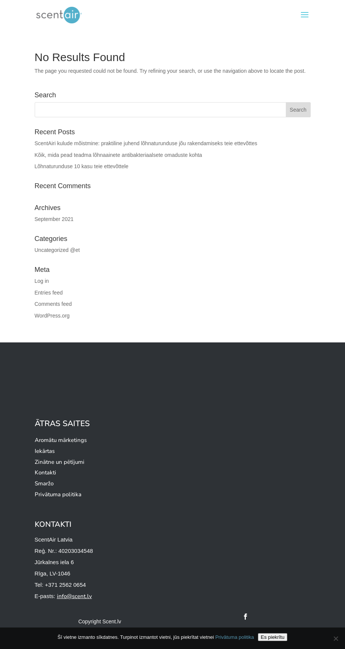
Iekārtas (45, 451)
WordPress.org (52, 316)
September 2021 (54, 219)
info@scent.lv (74, 596)
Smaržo (44, 483)
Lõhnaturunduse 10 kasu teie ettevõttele (82, 166)
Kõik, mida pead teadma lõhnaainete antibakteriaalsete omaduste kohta (118, 155)
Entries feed (49, 293)
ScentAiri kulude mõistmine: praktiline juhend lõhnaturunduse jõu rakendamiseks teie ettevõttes (146, 143)
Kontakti (45, 472)
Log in (42, 281)
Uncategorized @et (57, 250)
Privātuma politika (58, 494)
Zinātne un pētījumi (59, 462)
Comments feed (53, 304)
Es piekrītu (273, 637)
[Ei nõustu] (335, 638)
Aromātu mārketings (61, 440)
